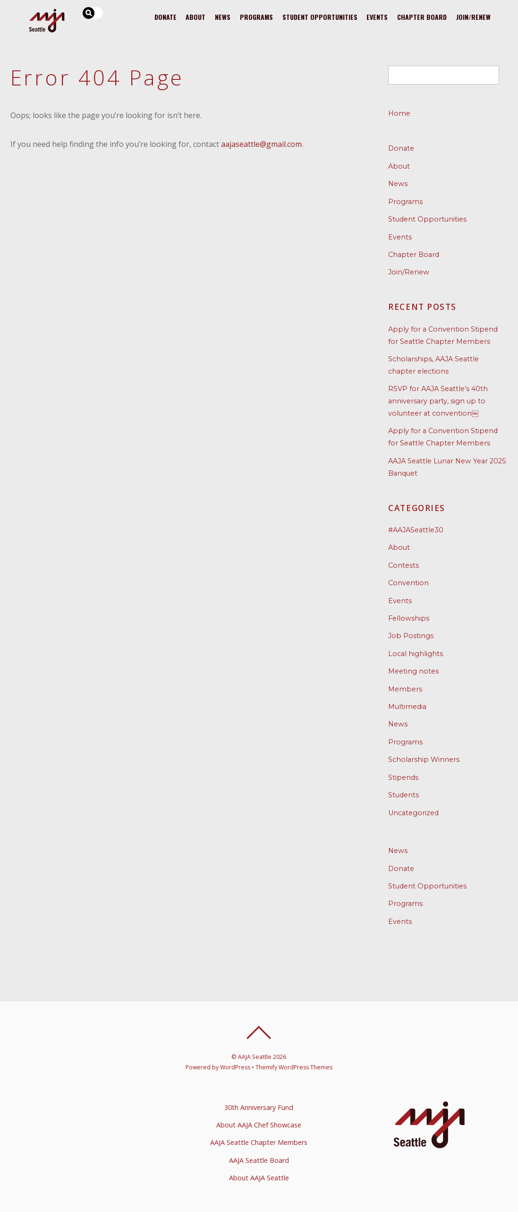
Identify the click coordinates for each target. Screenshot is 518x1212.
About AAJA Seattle (259, 1177)
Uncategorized (413, 813)
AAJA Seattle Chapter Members (258, 1142)
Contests (403, 565)
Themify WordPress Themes (293, 1067)
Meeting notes (413, 671)
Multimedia (407, 706)
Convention (408, 583)
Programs (256, 17)
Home (399, 113)
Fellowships (408, 618)
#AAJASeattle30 (415, 530)
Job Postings (410, 636)
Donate (165, 17)
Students (403, 795)
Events (377, 17)
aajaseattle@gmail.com (261, 144)
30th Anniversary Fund (258, 1107)
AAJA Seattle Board (259, 1160)
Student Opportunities (319, 17)
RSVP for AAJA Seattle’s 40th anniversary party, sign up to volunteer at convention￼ (438, 401)
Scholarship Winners (423, 759)
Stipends (403, 777)
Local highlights (415, 653)
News (222, 17)
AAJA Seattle (255, 1057)
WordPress (235, 1067)
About (195, 17)
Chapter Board (422, 17)
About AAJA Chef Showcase (258, 1124)
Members (405, 689)
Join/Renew (473, 17)
